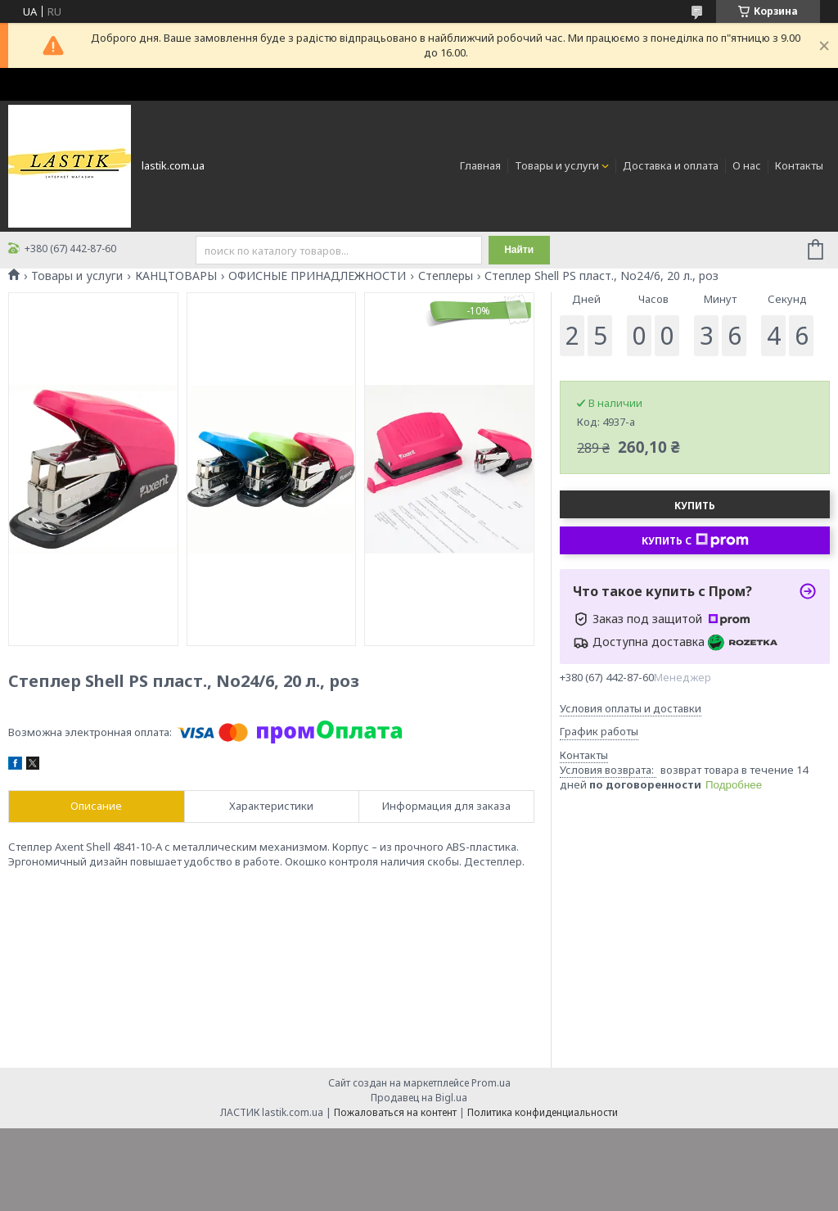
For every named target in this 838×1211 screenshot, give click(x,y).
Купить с (695, 540)
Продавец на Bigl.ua (419, 1098)
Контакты (799, 165)
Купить (694, 506)
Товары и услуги (557, 165)
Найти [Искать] (519, 249)
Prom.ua (491, 1083)
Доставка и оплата (671, 165)
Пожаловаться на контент (395, 1112)
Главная (480, 165)
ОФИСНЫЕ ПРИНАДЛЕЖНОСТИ (317, 276)
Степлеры (445, 276)
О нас (746, 165)
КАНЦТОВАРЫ (176, 276)
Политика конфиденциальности (542, 1112)
